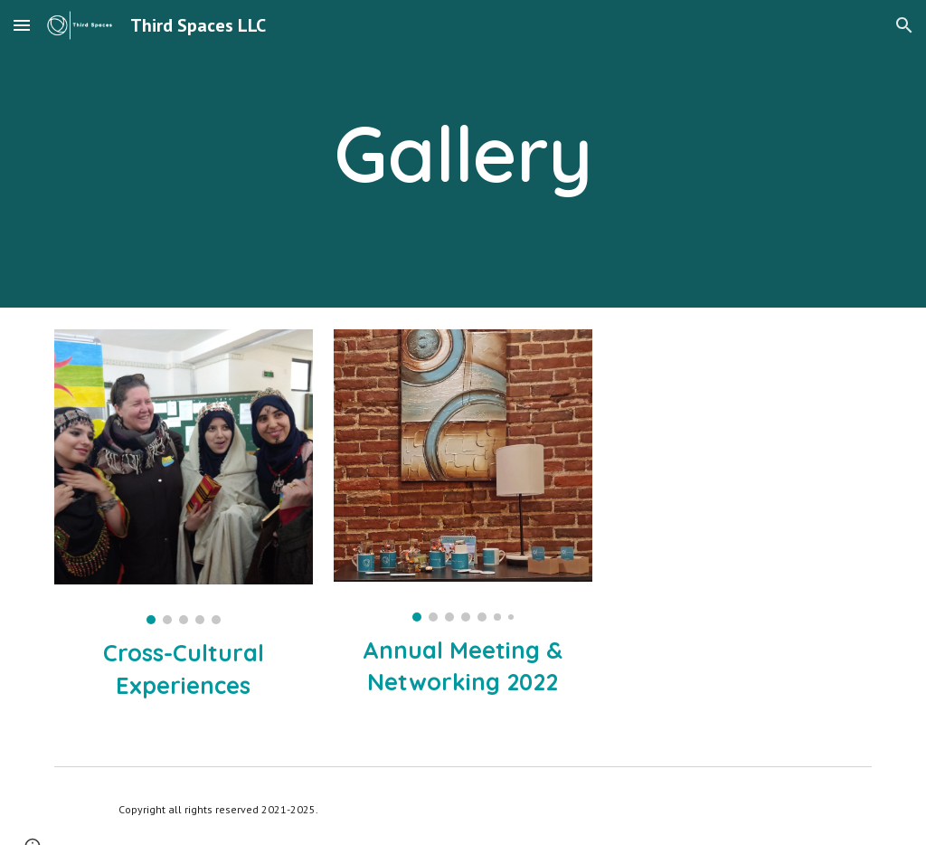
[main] (463, 153)
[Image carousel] (183, 476)
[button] (21, 25)
